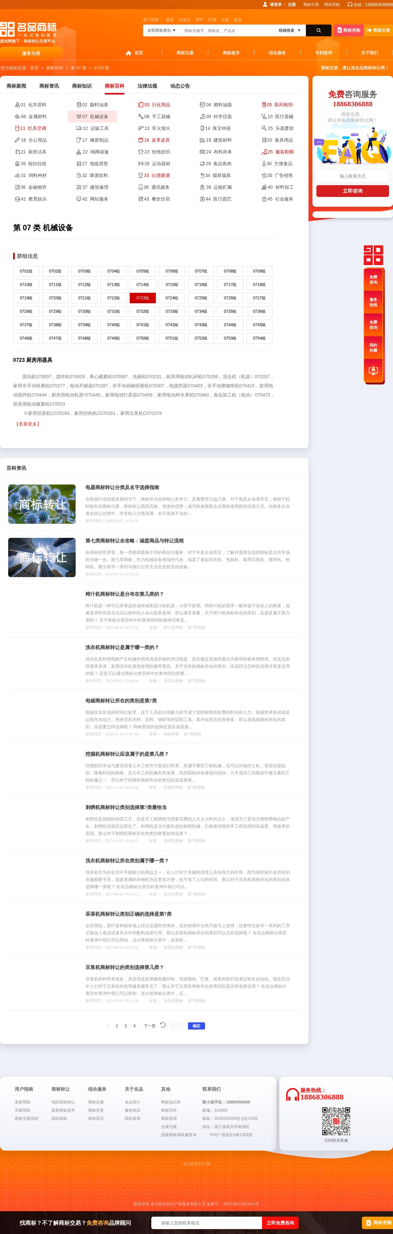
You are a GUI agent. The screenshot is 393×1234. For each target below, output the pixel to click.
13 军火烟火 (157, 128)
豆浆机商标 (173, 1000)
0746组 (26, 338)
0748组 (84, 338)
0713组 (113, 284)
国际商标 (59, 1118)
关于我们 (369, 52)
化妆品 (185, 19)
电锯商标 (171, 734)
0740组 (113, 325)
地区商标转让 (63, 1102)
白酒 (212, 19)
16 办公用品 (34, 140)
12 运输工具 (95, 128)
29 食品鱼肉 (219, 163)
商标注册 (185, 52)
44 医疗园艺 (219, 199)
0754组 (259, 338)
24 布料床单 (219, 151)
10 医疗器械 (280, 116)
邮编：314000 (214, 1110)
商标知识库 (171, 1102)
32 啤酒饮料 (95, 175)
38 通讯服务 (156, 187)
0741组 (143, 325)
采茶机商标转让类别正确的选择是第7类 (128, 914)
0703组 (84, 271)
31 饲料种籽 (34, 175)
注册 (292, 4)
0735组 (230, 311)
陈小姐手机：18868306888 (226, 1102)
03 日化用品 (157, 104)
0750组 (143, 338)
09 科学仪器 (219, 116)
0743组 (201, 325)
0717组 (230, 284)
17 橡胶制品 (95, 140)
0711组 (55, 284)
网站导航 (332, 4)
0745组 (259, 325)
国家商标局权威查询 (178, 1135)
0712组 (84, 284)
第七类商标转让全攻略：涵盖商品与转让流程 (134, 540)
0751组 (172, 338)
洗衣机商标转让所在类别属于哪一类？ (127, 860)
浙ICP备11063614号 (241, 1204)
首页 (139, 52)
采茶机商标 (173, 947)
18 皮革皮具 (157, 140)
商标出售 (378, 30)
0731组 (113, 311)
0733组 (172, 311)
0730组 (84, 311)
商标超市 (231, 52)
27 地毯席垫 (95, 163)
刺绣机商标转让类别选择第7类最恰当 (126, 807)
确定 (196, 1026)
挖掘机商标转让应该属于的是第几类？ (127, 754)
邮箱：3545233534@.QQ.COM (229, 1118)
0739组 (84, 325)
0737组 (26, 325)
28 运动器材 (157, 163)
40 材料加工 (281, 187)
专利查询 (323, 52)
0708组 (230, 271)
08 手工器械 (157, 116)
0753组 (230, 338)
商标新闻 (16, 86)
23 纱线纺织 (157, 151)
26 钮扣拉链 (34, 163)
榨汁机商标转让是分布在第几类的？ (124, 594)
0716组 (201, 284)
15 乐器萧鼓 (281, 128)
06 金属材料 (34, 116)
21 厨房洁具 (34, 151)
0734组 (201, 311)
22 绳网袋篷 (95, 151)
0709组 (259, 271)
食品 (238, 19)
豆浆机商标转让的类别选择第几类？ (124, 967)
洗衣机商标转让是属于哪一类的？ (122, 647)
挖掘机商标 (173, 787)
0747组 (55, 338)
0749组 (113, 338)
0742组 (172, 325)
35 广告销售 (280, 175)
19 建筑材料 (219, 140)
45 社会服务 (280, 199)
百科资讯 (16, 468)
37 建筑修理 (95, 187)
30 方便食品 (279, 163)
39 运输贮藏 (219, 187)
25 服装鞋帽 (281, 151)
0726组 (230, 298)
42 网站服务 (95, 199)
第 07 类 (78, 67)
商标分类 (311, 4)
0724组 (172, 298)
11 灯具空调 (33, 128)
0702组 (55, 271)
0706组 (172, 271)
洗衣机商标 (173, 681)
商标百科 (54, 67)
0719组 (26, 298)
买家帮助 (22, 1110)
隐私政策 (132, 1118)
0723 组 (101, 67)
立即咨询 (353, 191)
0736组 (259, 311)
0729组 (55, 311)
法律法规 (147, 86)
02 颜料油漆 (95, 104)
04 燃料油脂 (219, 104)
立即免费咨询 (280, 1222)
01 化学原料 (34, 104)
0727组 (259, 298)
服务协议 (132, 1110)
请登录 (276, 4)
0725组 (201, 298)
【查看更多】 (28, 424)
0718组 (259, 284)
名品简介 (132, 1102)
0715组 (172, 284)
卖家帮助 (22, 1102)
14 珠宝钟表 (218, 128)
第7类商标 (196, 627)
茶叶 (199, 19)
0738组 (55, 325)
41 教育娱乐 (34, 199)
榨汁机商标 (173, 627)
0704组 (113, 271)
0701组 (26, 271)
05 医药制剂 (280, 104)
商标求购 (349, 30)
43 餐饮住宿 (157, 199)
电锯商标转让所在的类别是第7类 (121, 700)
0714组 (143, 284)
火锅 (225, 19)
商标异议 (96, 1118)
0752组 (201, 338)
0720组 (55, 298)
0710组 (26, 284)
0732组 (143, 311)
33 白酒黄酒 (157, 175)
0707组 (201, 271)
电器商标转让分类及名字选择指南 (122, 487)
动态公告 (180, 86)
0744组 (230, 325)
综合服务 (277, 52)
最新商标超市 (63, 1110)
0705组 (143, 271)
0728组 (26, 311)
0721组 (84, 298)
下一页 (150, 1026)
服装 (170, 19)
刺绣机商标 (173, 840)
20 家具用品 (280, 140)
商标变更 (96, 1110)
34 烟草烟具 (218, 175)
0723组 (143, 298)
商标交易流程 (26, 1118)
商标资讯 (49, 86)
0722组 (113, 298)
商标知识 (82, 86)
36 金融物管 (34, 187)
